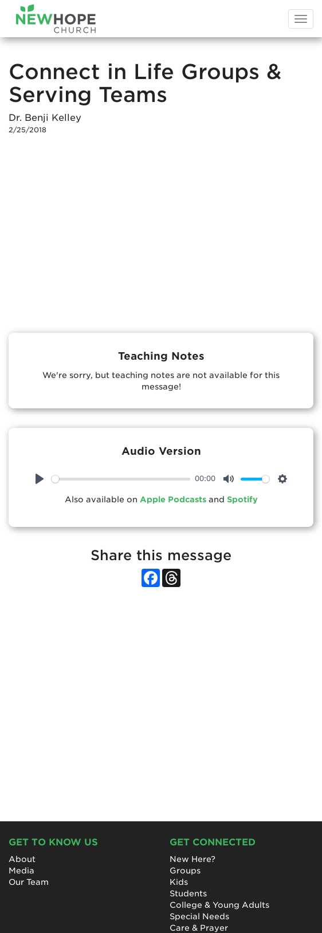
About (22, 859)
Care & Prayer (199, 927)
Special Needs (199, 916)
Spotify (242, 499)
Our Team (29, 882)
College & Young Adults (219, 905)
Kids (179, 882)
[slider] (121, 479)
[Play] (39, 479)
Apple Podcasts (173, 499)
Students (188, 893)
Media (21, 870)
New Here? (192, 859)
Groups (185, 870)
